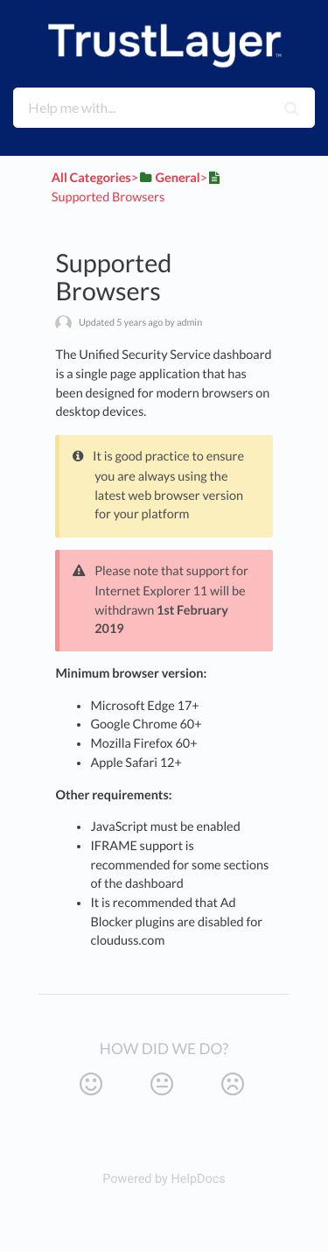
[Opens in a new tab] (164, 1178)
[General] (169, 178)
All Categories (91, 178)
